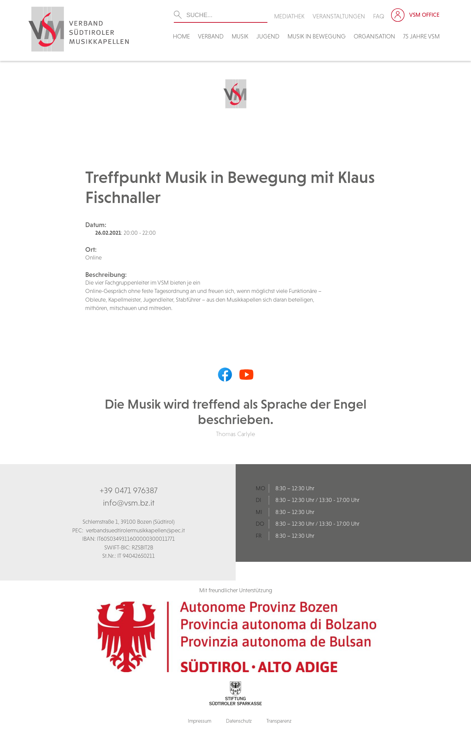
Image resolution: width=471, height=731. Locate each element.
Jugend (267, 36)
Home (181, 36)
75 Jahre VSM (421, 36)
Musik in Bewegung (316, 36)
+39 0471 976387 (128, 490)
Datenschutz (239, 721)
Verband (211, 36)
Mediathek (289, 16)
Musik (240, 36)
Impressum (199, 721)
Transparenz (278, 721)
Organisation (374, 36)
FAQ (378, 16)
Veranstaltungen (339, 16)
